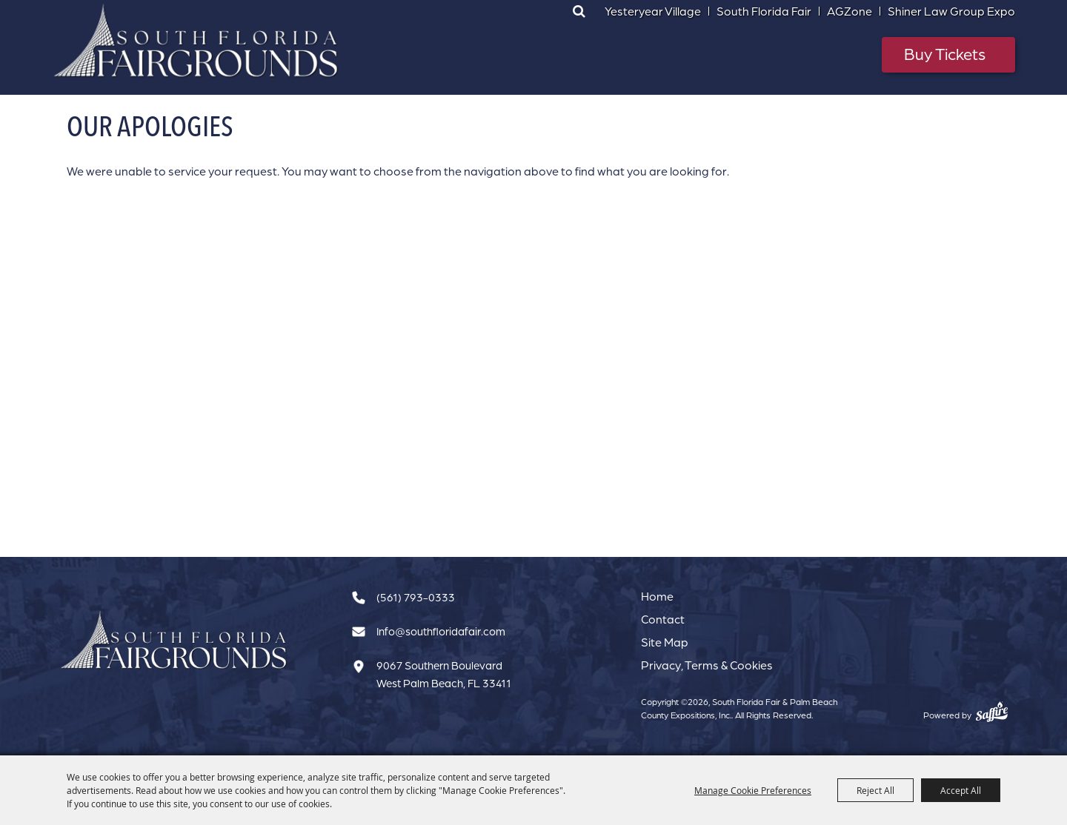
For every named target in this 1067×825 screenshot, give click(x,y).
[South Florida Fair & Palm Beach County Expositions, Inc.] (196, 40)
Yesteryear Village (653, 11)
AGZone (849, 11)
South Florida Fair (764, 11)
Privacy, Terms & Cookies (707, 665)
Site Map (664, 642)
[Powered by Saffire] (992, 711)
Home (657, 596)
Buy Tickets (944, 54)
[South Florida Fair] (174, 640)
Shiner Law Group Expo (951, 11)
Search (579, 11)
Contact (663, 619)
